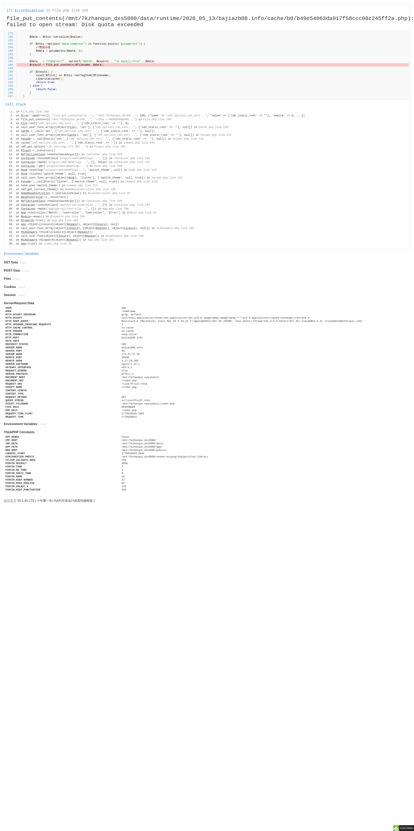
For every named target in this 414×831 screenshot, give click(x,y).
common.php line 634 (139, 142)
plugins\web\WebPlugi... (79, 158)
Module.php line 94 (141, 212)
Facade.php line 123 (215, 135)
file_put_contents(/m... (72, 115)
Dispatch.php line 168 (67, 216)
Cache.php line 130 (213, 127)
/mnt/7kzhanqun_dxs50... (116, 115)
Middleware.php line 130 (124, 236)
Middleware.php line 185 (175, 228)
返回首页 (10, 500)
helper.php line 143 (188, 138)
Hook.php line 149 (142, 170)
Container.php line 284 (132, 158)
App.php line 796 (115, 208)
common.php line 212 (82, 185)
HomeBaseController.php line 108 (90, 189)
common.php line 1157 (141, 181)
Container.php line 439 (104, 154)
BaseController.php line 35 (109, 193)
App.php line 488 (65, 220)
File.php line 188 (70, 10)
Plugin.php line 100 (109, 146)
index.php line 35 (58, 243)
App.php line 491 (101, 239)
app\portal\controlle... (79, 204)
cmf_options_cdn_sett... (186, 115)
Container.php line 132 (132, 162)
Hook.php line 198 (108, 166)
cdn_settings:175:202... (66, 146)
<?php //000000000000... (115, 119)
